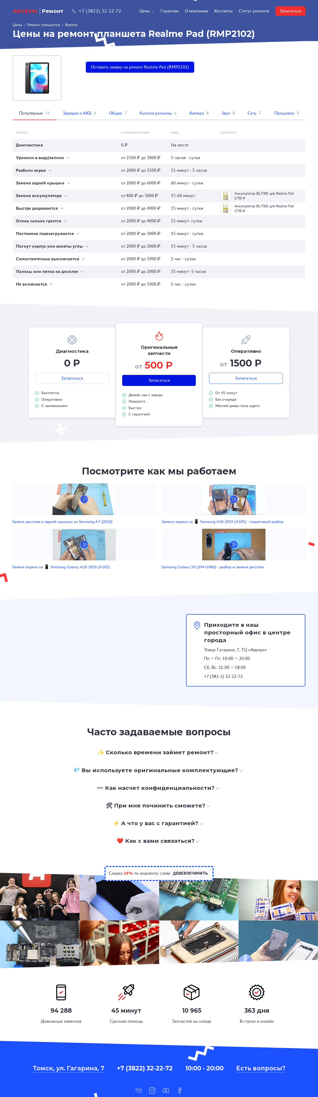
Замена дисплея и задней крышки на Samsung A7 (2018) (64, 530)
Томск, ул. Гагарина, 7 (68, 1037)
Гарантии (169, 10)
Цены (146, 10)
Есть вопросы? (261, 1037)
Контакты (223, 10)
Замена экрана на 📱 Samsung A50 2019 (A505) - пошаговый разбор (126, 530)
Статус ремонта (254, 10)
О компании (196, 10)
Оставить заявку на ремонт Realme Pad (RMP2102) (140, 67)
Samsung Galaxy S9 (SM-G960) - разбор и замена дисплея (244, 530)
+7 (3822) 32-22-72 (96, 11)
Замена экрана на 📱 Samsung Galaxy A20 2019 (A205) (185, 530)
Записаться (290, 10)
